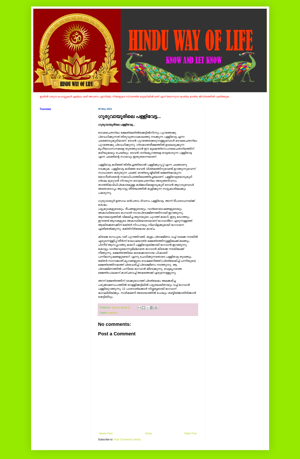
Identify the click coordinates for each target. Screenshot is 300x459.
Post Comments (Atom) (127, 439)
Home (148, 433)
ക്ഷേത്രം (112, 312)
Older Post (190, 433)
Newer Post (106, 433)
